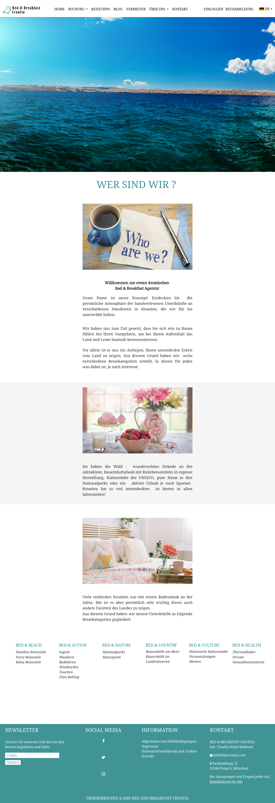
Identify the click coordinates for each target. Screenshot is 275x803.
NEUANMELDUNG (239, 9)
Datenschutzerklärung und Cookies (169, 751)
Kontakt (148, 756)
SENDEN (13, 762)
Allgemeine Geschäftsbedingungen (169, 741)
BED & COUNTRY (161, 645)
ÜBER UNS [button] (157, 9)
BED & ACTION (73, 645)
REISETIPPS (100, 9)
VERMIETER (136, 9)
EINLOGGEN (213, 9)
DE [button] (264, 9)
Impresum (150, 746)
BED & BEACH (29, 645)
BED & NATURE (116, 645)
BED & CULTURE (204, 645)
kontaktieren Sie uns (226, 781)
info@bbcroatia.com (229, 755)
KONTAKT (180, 9)
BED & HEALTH (246, 645)
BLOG (118, 9)
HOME (59, 9)
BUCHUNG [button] (76, 9)
